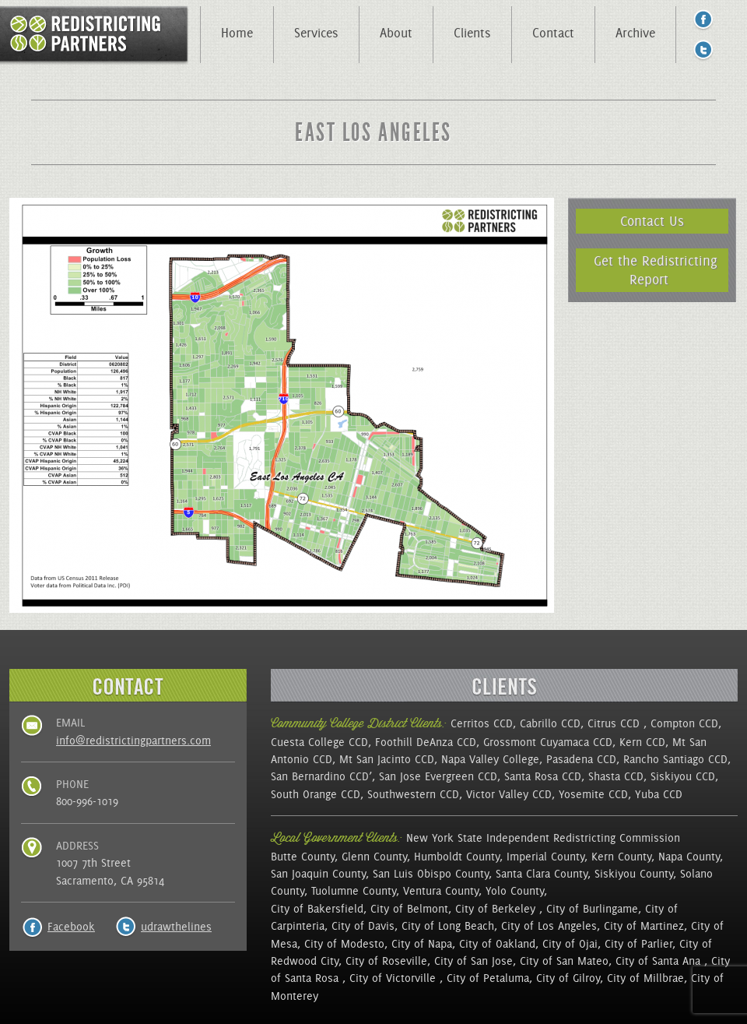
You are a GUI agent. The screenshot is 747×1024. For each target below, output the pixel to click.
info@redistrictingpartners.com (133, 741)
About (396, 32)
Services (316, 32)
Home (237, 32)
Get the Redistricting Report (655, 269)
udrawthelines (176, 927)
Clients (472, 32)
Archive (635, 32)
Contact (553, 32)
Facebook (71, 927)
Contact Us (652, 221)
